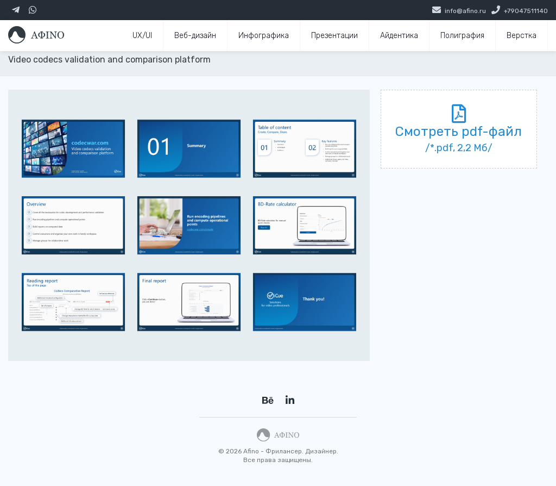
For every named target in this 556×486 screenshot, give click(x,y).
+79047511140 (526, 11)
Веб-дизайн (195, 35)
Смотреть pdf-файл (458, 131)
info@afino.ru (465, 11)
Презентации (334, 35)
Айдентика (399, 35)
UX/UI (142, 35)
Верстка (521, 35)
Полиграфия (462, 35)
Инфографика (263, 35)
